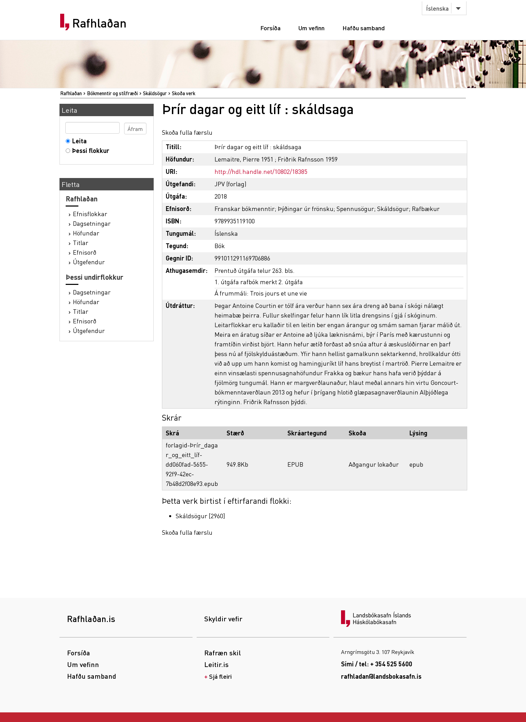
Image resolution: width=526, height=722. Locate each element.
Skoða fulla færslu (187, 132)
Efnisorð (84, 252)
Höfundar (86, 233)
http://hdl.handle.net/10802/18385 (261, 171)
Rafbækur (426, 208)
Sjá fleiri (220, 676)
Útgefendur (89, 262)
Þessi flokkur (89, 150)
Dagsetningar (92, 223)
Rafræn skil (222, 652)
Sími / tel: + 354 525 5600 (376, 664)
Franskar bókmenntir (245, 208)
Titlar (80, 242)
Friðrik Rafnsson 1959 (308, 159)
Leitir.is (216, 664)
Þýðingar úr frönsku (305, 208)
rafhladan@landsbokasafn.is (381, 676)
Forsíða (270, 28)
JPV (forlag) (230, 184)
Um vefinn (311, 28)
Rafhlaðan (99, 23)
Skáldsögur (155, 93)
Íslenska (437, 8)
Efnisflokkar (90, 214)
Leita (78, 141)
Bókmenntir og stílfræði (112, 93)
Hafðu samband (363, 28)
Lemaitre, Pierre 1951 (244, 159)
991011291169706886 (242, 258)
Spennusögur (355, 208)
